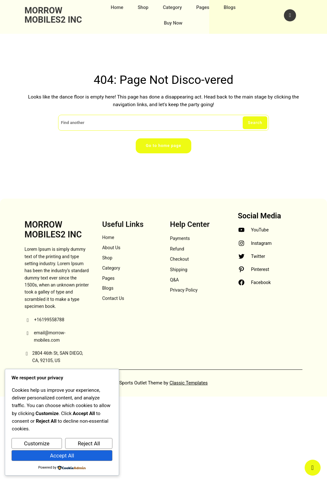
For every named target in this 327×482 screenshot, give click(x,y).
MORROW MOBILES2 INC (53, 10)
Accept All (62, 455)
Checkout (179, 284)
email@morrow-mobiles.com (45, 362)
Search (254, 122)
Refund (177, 273)
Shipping (178, 294)
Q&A (174, 305)
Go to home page (163, 145)
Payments (180, 263)
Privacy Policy (183, 315)
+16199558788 (45, 345)
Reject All (89, 443)
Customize (36, 443)
